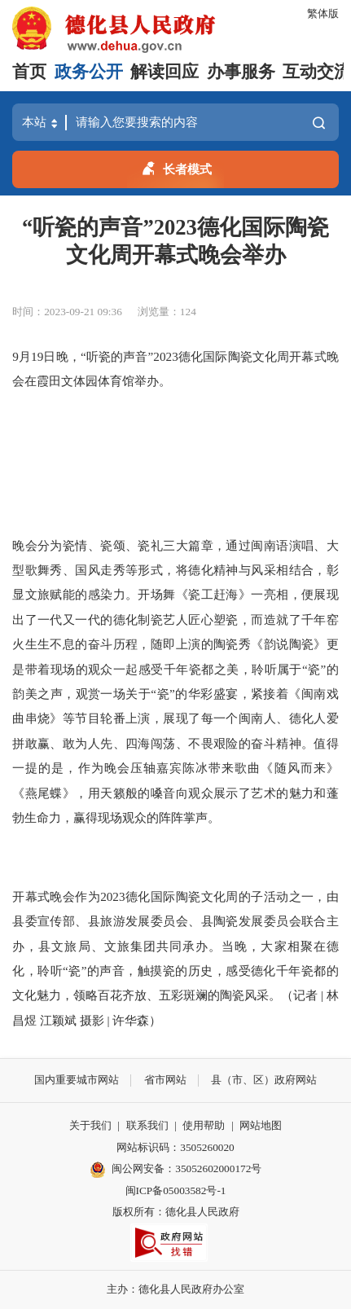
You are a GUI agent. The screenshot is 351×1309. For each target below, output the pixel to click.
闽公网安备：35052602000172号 (176, 1170)
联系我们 (147, 1125)
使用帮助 (203, 1125)
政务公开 (89, 71)
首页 (29, 71)
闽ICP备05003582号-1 (175, 1190)
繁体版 (323, 13)
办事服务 (241, 71)
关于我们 (90, 1125)
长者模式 (175, 166)
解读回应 (164, 71)
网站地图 (260, 1125)
